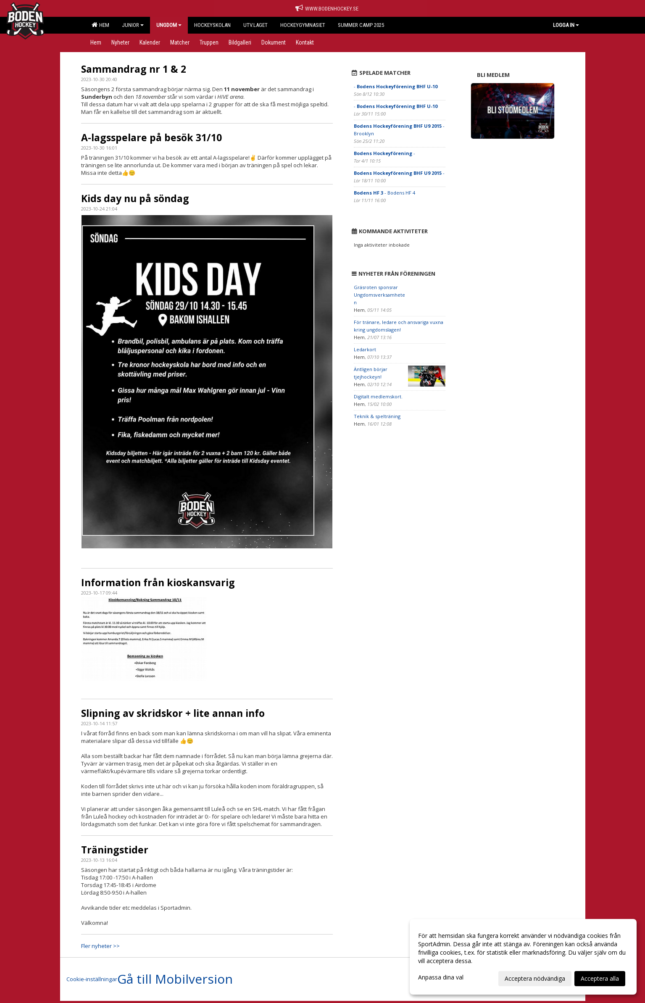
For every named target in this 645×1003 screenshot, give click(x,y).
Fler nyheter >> (100, 946)
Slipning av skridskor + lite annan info (173, 713)
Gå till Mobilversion (175, 979)
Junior (133, 25)
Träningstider (114, 849)
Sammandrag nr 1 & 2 (133, 69)
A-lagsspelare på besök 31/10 (151, 137)
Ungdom (169, 25)
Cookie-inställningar (91, 979)
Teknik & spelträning (377, 416)
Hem (100, 24)
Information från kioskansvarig (158, 582)
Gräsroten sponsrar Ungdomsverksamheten (379, 294)
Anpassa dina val (440, 977)
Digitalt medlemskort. (378, 396)
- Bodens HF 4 (384, 193)
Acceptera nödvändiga (535, 978)
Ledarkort (365, 349)
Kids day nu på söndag (135, 198)
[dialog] (523, 957)
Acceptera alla (600, 978)
